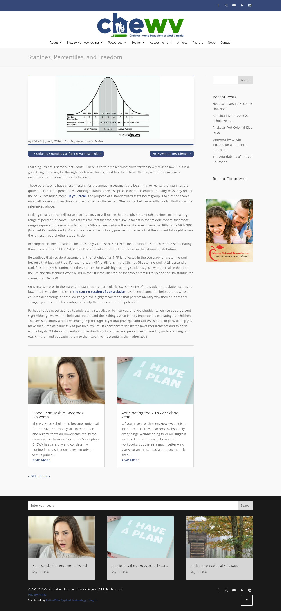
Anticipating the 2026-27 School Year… (150, 414)
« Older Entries (39, 476)
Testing (99, 141)
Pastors (197, 42)
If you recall (77, 196)
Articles (182, 42)
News (212, 42)
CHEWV (37, 141)
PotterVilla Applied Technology (66, 600)
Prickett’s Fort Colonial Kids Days (214, 565)
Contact (225, 42)
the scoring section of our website (99, 292)
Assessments (159, 42)
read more (41, 460)
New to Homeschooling (83, 42)
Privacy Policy (37, 595)
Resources (115, 42)
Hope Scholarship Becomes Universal (57, 414)
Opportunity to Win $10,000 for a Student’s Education (229, 144)
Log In (93, 600)
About (54, 42)
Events (136, 42)
